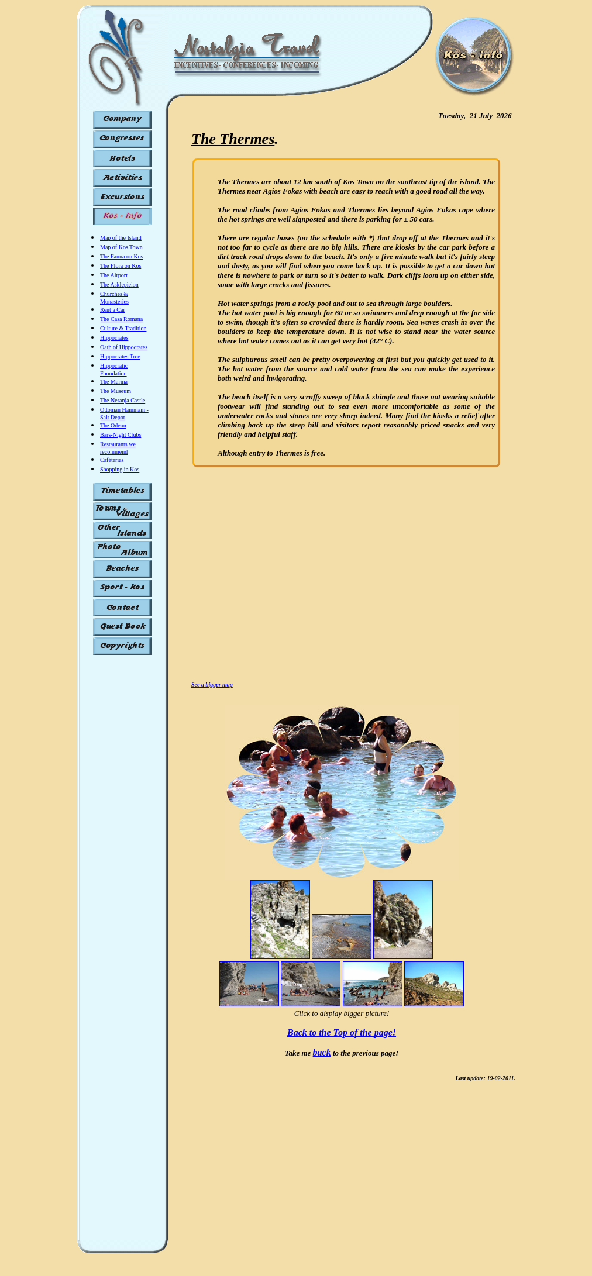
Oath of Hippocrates (123, 347)
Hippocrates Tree (120, 356)
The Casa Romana (121, 319)
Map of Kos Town (121, 247)
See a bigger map (212, 684)
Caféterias (112, 460)
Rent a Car (112, 309)
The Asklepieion (119, 284)
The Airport (114, 275)
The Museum (115, 391)
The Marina (114, 381)
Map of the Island (121, 237)
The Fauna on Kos (121, 256)
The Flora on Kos (120, 266)
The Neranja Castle (122, 400)
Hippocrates (114, 337)
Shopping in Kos (119, 469)
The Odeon (113, 425)
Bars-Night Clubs (120, 435)
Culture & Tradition (123, 328)
